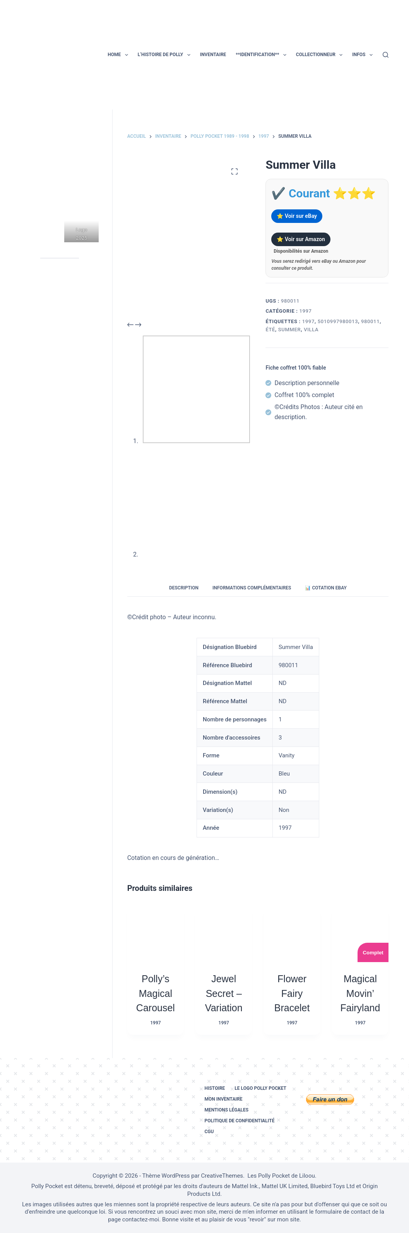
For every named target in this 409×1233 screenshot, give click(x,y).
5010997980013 (338, 321)
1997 (305, 311)
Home (119, 55)
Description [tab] (184, 588)
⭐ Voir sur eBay (297, 216)
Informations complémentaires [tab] (251, 588)
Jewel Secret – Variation (224, 993)
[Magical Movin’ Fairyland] (360, 934)
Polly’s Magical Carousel (155, 993)
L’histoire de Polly (165, 55)
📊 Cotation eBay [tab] (325, 588)
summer (289, 329)
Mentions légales (226, 1110)
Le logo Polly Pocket (260, 1088)
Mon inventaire (223, 1099)
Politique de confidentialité (239, 1120)
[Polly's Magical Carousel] (155, 934)
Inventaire (213, 54)
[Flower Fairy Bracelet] (292, 934)
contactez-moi (140, 1219)
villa (311, 329)
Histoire (214, 1088)
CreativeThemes (222, 1175)
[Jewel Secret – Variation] (223, 934)
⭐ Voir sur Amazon (301, 239)
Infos (364, 55)
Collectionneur (321, 55)
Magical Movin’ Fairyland (360, 993)
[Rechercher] (385, 55)
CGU (209, 1131)
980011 (370, 321)
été (270, 329)
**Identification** (262, 55)
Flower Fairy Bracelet (292, 993)
